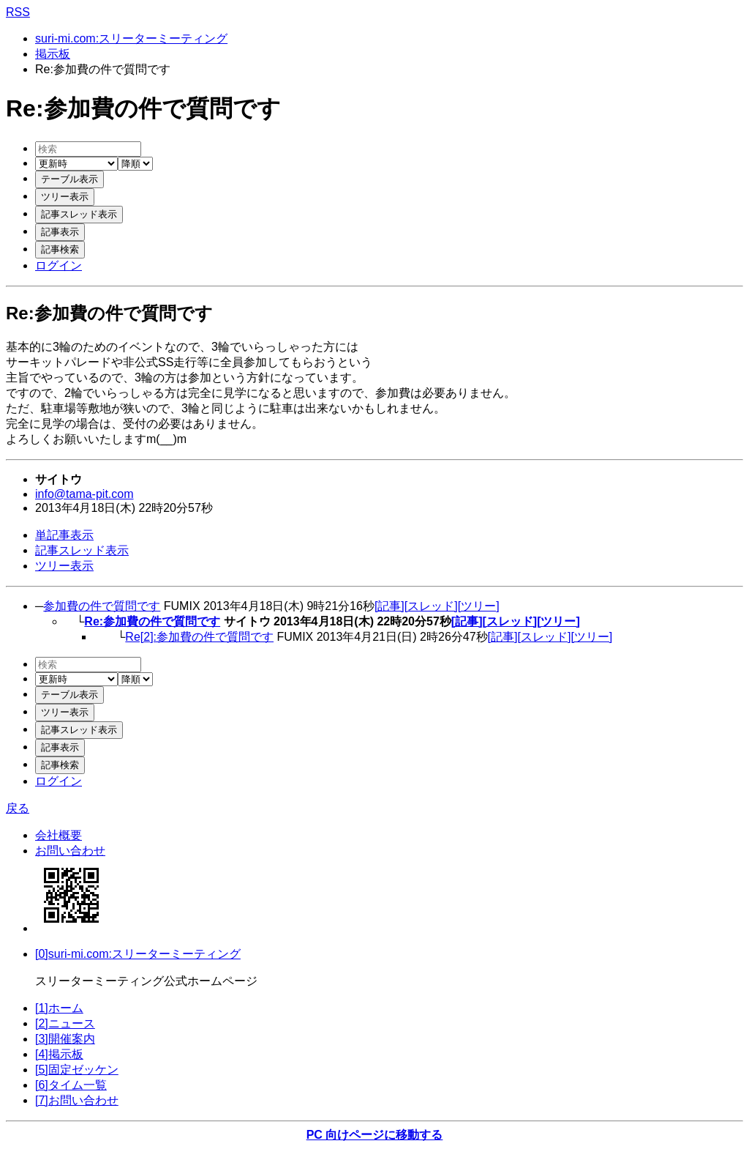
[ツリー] (479, 606)
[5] (76, 1069)
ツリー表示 (64, 565)
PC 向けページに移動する (374, 1134)
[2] (65, 1023)
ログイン (58, 265)
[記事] (389, 606)
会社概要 (58, 835)
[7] (76, 1100)
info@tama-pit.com (84, 494)
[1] (59, 1008)
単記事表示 (64, 535)
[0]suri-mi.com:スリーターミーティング (138, 954)
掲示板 (52, 54)
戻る (17, 808)
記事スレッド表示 (82, 550)
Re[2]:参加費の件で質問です (199, 637)
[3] (65, 1039)
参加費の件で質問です (101, 606)
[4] (59, 1054)
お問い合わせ (70, 850)
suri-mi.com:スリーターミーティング (131, 38)
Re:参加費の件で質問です (152, 621)
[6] (71, 1085)
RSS (18, 12)
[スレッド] (431, 606)
